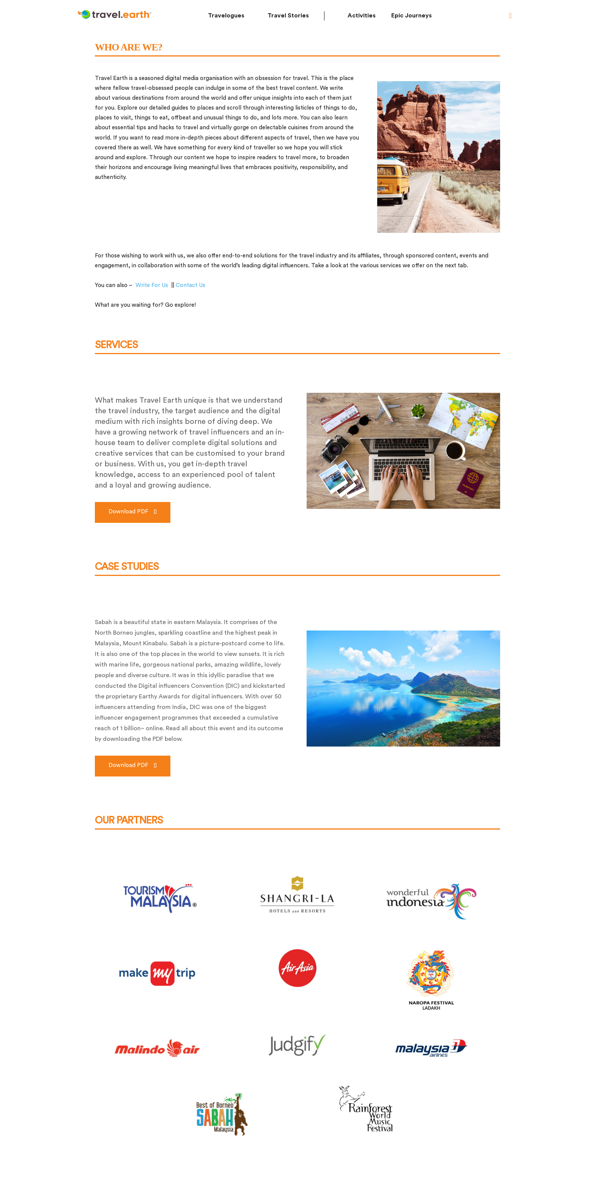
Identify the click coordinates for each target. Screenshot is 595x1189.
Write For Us (151, 285)
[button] (510, 16)
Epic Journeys (411, 16)
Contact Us (190, 285)
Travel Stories (288, 16)
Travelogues (226, 16)
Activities (362, 16)
